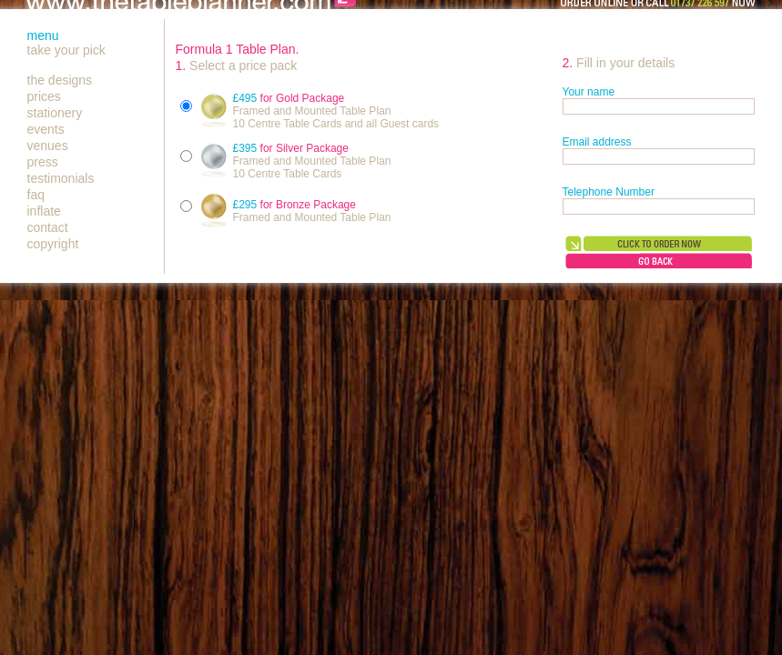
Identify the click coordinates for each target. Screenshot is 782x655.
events (46, 129)
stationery (55, 113)
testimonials (61, 178)
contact (47, 227)
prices (44, 96)
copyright (53, 244)
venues (47, 145)
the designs (60, 80)
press (42, 162)
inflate (44, 211)
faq (36, 194)
